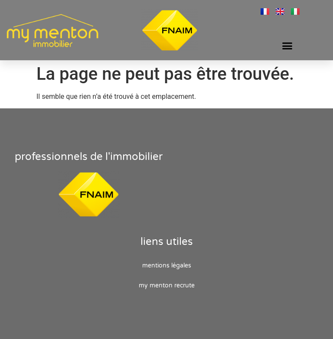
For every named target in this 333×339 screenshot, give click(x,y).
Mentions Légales (166, 265)
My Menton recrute (167, 285)
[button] (287, 45)
